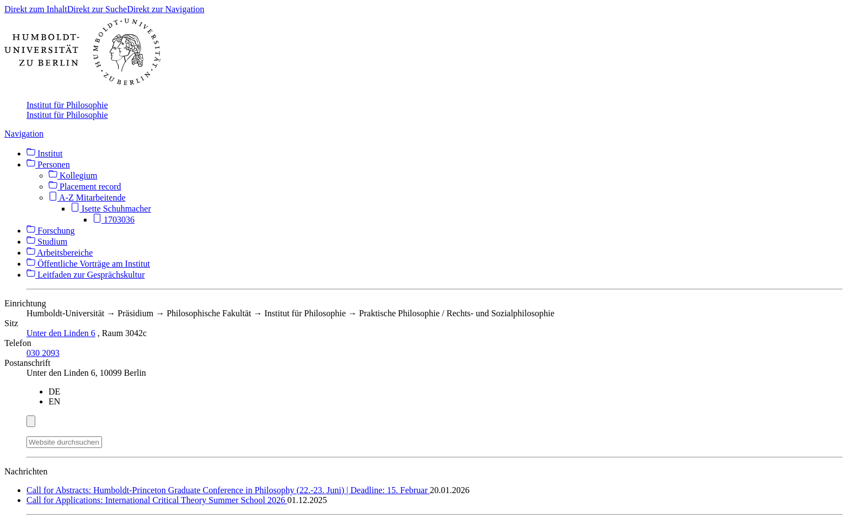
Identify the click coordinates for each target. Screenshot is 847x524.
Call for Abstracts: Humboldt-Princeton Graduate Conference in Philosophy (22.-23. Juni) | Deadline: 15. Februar (228, 490)
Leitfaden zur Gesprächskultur (85, 274)
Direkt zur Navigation (165, 9)
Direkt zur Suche (97, 9)
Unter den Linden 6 (60, 333)
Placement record (85, 186)
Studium (46, 241)
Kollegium (73, 175)
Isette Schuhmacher (111, 208)
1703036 (114, 219)
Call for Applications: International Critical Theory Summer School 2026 (156, 500)
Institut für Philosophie (67, 105)
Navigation (24, 133)
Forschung (50, 230)
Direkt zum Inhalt (35, 9)
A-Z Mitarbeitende (87, 197)
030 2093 (43, 353)
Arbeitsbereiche (59, 252)
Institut (44, 153)
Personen (48, 164)
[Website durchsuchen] (64, 442)
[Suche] (108, 440)
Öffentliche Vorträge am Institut (88, 263)
